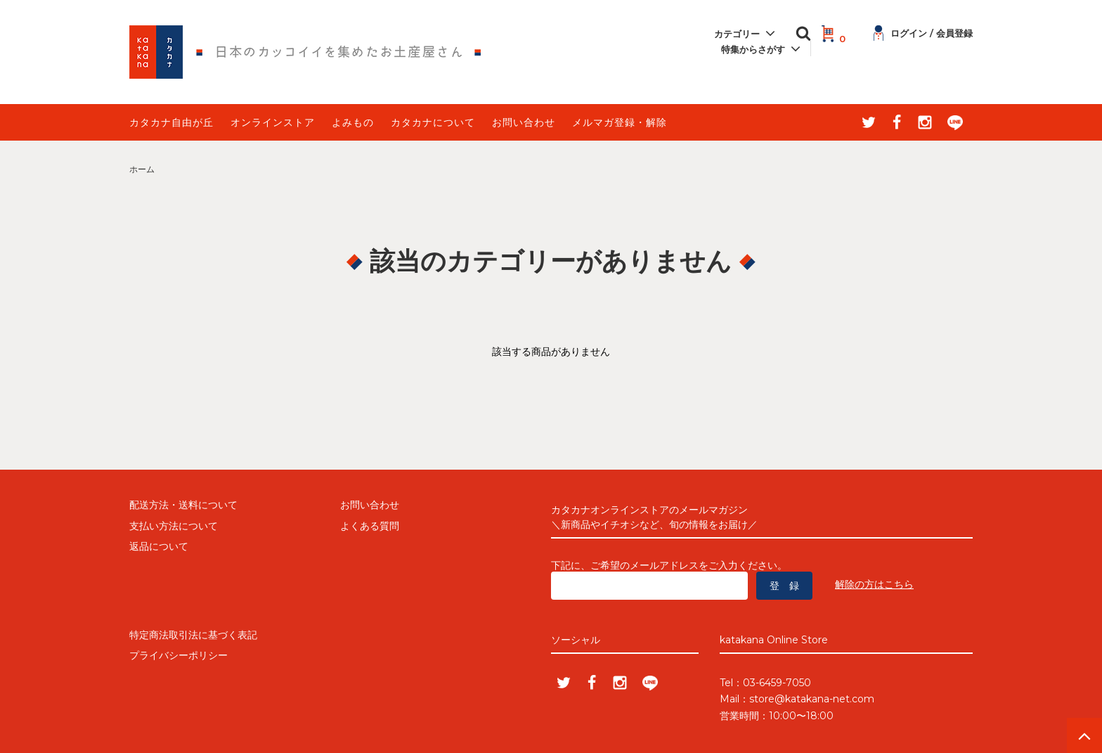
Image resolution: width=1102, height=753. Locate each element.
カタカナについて (433, 122)
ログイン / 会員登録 (923, 33)
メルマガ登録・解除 (619, 122)
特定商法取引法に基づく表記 (193, 635)
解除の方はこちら (874, 584)
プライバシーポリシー (178, 655)
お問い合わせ (523, 122)
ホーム (142, 169)
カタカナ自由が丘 (171, 122)
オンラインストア (273, 122)
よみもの (353, 122)
